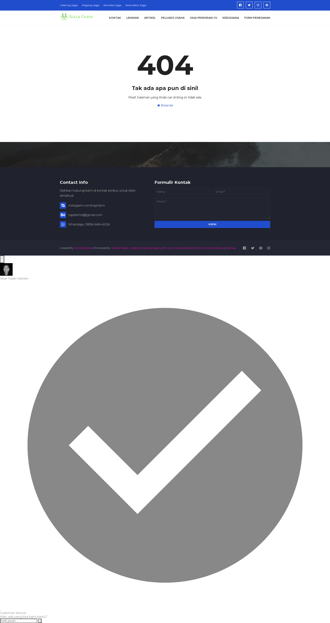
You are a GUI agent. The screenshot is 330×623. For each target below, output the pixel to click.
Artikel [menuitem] (150, 17)
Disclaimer (189, 247)
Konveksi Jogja (112, 5)
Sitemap (231, 247)
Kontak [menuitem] (115, 17)
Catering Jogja (69, 5)
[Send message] (39, 621)
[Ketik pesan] (18, 621)
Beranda (165, 105)
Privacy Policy (172, 247)
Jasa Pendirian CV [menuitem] (203, 17)
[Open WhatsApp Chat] (2, 259)
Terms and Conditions (210, 247)
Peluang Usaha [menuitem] (173, 17)
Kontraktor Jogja (136, 5)
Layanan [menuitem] (132, 17)
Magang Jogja (90, 5)
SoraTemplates (83, 247)
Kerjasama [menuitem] (230, 17)
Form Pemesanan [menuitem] (257, 17)
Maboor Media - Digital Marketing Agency (136, 247)
